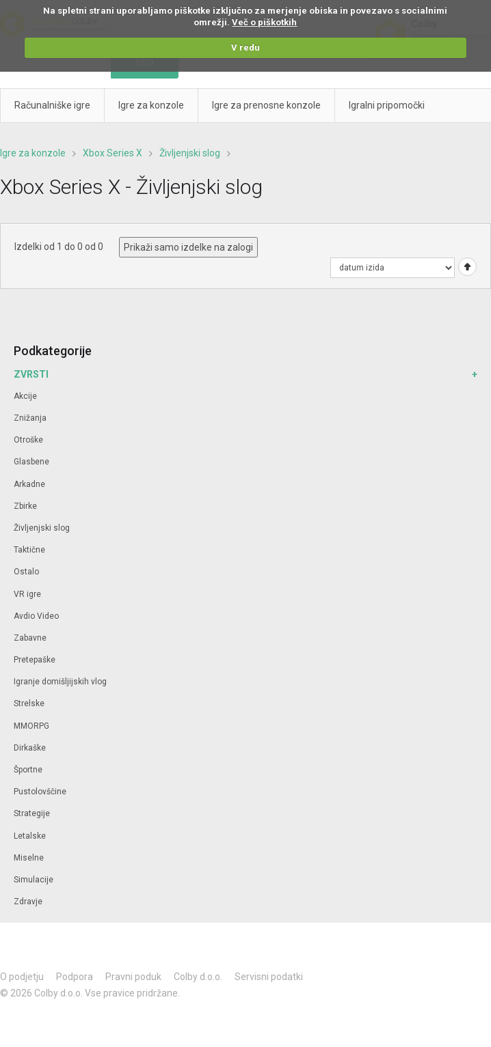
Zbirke (25, 506)
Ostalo (26, 571)
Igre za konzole (33, 153)
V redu (245, 47)
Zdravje (28, 901)
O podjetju (22, 976)
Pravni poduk (133, 976)
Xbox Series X (112, 153)
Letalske (30, 836)
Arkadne (29, 484)
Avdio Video (36, 616)
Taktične (29, 550)
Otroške (28, 440)
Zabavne (30, 638)
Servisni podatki (269, 976)
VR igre (27, 594)
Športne (28, 769)
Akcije (25, 396)
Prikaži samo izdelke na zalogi (188, 247)
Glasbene (31, 461)
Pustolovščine (40, 791)
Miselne (29, 858)
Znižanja (30, 418)
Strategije (32, 813)
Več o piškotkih (264, 22)
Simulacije (33, 879)
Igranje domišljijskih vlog (60, 681)
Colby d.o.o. (198, 976)
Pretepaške (34, 660)
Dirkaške (30, 748)
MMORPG (31, 726)
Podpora (74, 976)
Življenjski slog (189, 153)
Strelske (29, 703)
